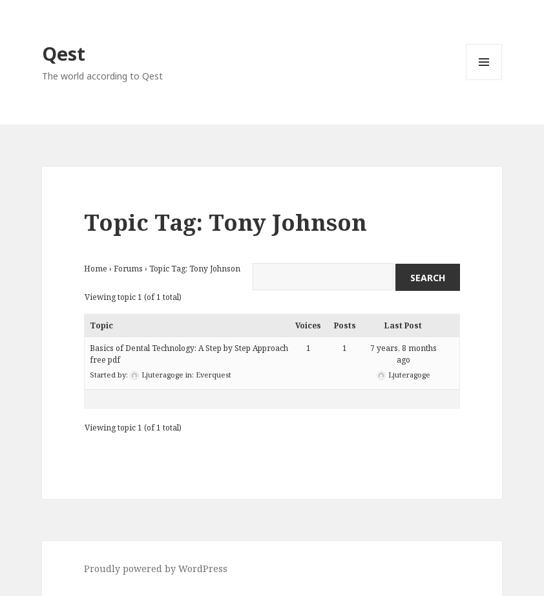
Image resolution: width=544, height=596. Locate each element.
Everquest (213, 374)
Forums (128, 268)
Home (95, 268)
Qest (63, 53)
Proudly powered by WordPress (155, 568)
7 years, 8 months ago (403, 354)
